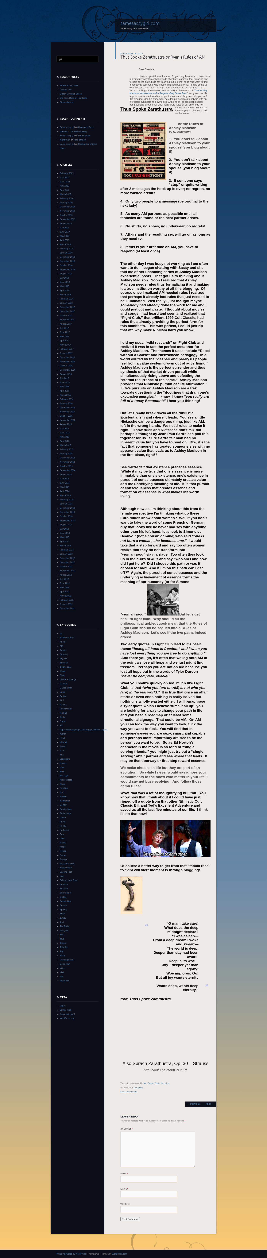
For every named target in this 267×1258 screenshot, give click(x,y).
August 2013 (66, 524)
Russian (64, 859)
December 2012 (67, 558)
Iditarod (63, 742)
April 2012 (64, 591)
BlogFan (64, 663)
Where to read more (69, 85)
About (62, 642)
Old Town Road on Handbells (73, 98)
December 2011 (67, 608)
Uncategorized (66, 960)
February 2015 (67, 449)
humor (63, 734)
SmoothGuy (65, 901)
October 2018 (66, 265)
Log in (63, 1006)
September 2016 (67, 370)
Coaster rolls (66, 89)
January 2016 (66, 403)
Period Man (65, 813)
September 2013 (67, 520)
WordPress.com (119, 1254)
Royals (63, 855)
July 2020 (64, 177)
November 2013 (67, 512)
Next (209, 1104)
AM (145, 1083)
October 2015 (66, 416)
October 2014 (66, 466)
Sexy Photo (65, 893)
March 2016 (65, 395)
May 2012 (64, 587)
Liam (62, 767)
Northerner (65, 801)
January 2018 (66, 303)
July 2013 (64, 529)
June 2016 (65, 382)
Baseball (64, 654)
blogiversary (65, 667)
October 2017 (66, 315)
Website (125, 1204)
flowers (63, 704)
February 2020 (67, 198)
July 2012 (64, 579)
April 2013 (64, 541)
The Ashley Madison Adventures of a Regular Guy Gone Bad (168, 92)
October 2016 (66, 366)
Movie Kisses (66, 780)
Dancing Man (66, 688)
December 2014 (67, 458)
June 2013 (65, 533)
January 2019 (66, 253)
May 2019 (64, 236)
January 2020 (66, 202)
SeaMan (64, 884)
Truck (62, 955)
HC (61, 725)
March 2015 (65, 445)
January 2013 (66, 554)
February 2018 (67, 299)
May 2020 (64, 186)
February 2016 (67, 399)
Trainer (63, 943)
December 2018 (67, 257)
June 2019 (65, 232)
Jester (63, 746)
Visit (62, 972)
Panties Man (66, 809)
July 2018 (64, 278)
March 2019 (65, 244)
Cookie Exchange (68, 679)
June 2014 (65, 483)
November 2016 (67, 361)
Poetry (63, 826)
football (63, 713)
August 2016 (66, 374)
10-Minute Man (67, 637)
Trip (62, 951)
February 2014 (67, 499)
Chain (62, 671)
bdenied (63, 131)
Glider (62, 717)
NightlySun (65, 140)
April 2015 (64, 441)
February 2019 (67, 248)
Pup (62, 834)
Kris (62, 755)
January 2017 (66, 353)
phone (63, 817)
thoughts (165, 1083)
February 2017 (67, 349)
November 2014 (67, 462)
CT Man (63, 683)
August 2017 (66, 324)
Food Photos (66, 709)
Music (62, 784)
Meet (62, 771)
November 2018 (67, 261)
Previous (194, 1104)
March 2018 (65, 294)
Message (64, 775)
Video (62, 968)
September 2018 (67, 269)
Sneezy (63, 905)
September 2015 (67, 420)
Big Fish (64, 658)
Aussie (63, 650)
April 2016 (64, 391)
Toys (62, 939)
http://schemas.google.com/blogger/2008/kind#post (83, 729)
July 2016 (64, 378)
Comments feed (67, 1014)
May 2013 (64, 537)
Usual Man (65, 964)
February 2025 (67, 173)
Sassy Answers (67, 863)
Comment (126, 1129)
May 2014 (64, 487)
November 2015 (67, 412)
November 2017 (67, 311)
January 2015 (66, 453)
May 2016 (64, 386)
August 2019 (66, 223)
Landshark (65, 759)
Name (124, 1173)
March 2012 (65, 596)
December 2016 (67, 357)
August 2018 (66, 273)
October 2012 (66, 566)
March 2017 (65, 345)
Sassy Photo (66, 867)
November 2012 (67, 562)
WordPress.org (67, 1018)
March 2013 (65, 545)
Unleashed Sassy (86, 127)
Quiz (62, 838)
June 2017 (65, 332)
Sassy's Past (66, 872)
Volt (61, 976)
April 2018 (64, 290)
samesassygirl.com (140, 23)
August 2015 (66, 424)
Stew (62, 914)
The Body (64, 926)
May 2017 (64, 336)
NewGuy (64, 788)
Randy (63, 842)
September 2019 (67, 219)
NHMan (63, 796)
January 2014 (66, 504)
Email (124, 1189)
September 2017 (67, 319)
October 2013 (66, 516)
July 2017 (64, 328)
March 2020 (65, 194)
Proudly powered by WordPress (71, 1254)
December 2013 (67, 508)
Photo (157, 1083)
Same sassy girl (67, 127)
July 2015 (64, 428)
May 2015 (64, 437)
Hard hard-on (84, 135)
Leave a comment (128, 1091)
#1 (61, 633)
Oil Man (63, 805)
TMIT (62, 934)
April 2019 (64, 240)
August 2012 (66, 575)
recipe (63, 847)
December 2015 (67, 407)
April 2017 (64, 340)
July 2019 (64, 227)
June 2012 (65, 583)
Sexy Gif (64, 888)
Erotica (63, 696)
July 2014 (64, 478)
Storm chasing (66, 102)
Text (62, 922)
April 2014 (64, 491)
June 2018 (65, 282)
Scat (62, 876)
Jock (62, 750)
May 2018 (64, 286)
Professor (64, 830)
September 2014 (67, 470)
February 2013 (67, 550)
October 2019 (66, 215)
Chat (62, 675)
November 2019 (67, 211)
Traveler (64, 947)
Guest (150, 1083)
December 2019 (67, 207)
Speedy (63, 909)
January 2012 (66, 604)
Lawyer (63, 763)
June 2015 (65, 432)
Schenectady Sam (68, 880)
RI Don (63, 851)
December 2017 (67, 307)
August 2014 (66, 474)
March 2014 (65, 495)
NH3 (62, 792)
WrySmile (64, 980)
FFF (62, 700)
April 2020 (64, 190)
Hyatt (62, 738)
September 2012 (67, 570)
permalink (138, 1087)
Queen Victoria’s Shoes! (71, 94)
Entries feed (65, 1010)
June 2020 (65, 181)
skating (63, 897)
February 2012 (67, 600)
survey (63, 918)
